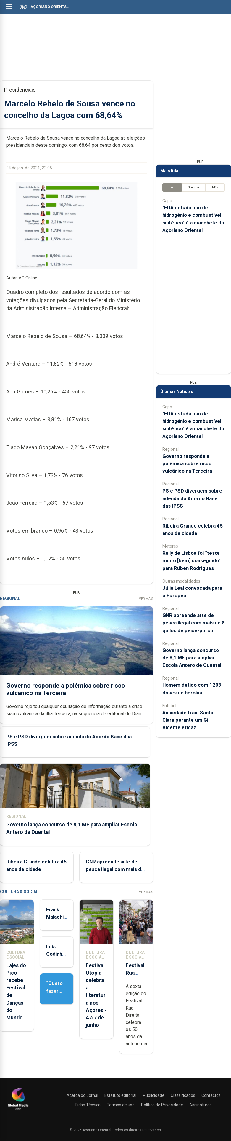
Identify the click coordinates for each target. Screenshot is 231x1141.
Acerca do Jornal (82, 1095)
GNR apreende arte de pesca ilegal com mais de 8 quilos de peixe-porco (115, 869)
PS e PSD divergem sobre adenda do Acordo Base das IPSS (192, 498)
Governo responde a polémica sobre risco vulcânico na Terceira (65, 689)
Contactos (211, 1095)
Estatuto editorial (120, 1095)
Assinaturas (200, 1104)
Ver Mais (146, 599)
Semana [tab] (193, 187)
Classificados (183, 1095)
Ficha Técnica (88, 1104)
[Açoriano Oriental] (18, 1110)
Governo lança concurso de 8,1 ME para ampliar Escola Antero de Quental (191, 657)
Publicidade (153, 1095)
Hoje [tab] (172, 187)
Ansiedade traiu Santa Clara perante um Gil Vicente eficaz (187, 720)
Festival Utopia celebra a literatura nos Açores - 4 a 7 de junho (96, 995)
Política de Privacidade (162, 1104)
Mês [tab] (215, 187)
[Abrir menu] (9, 6)
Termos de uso (121, 1104)
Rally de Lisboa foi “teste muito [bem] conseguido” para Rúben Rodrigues (191, 560)
